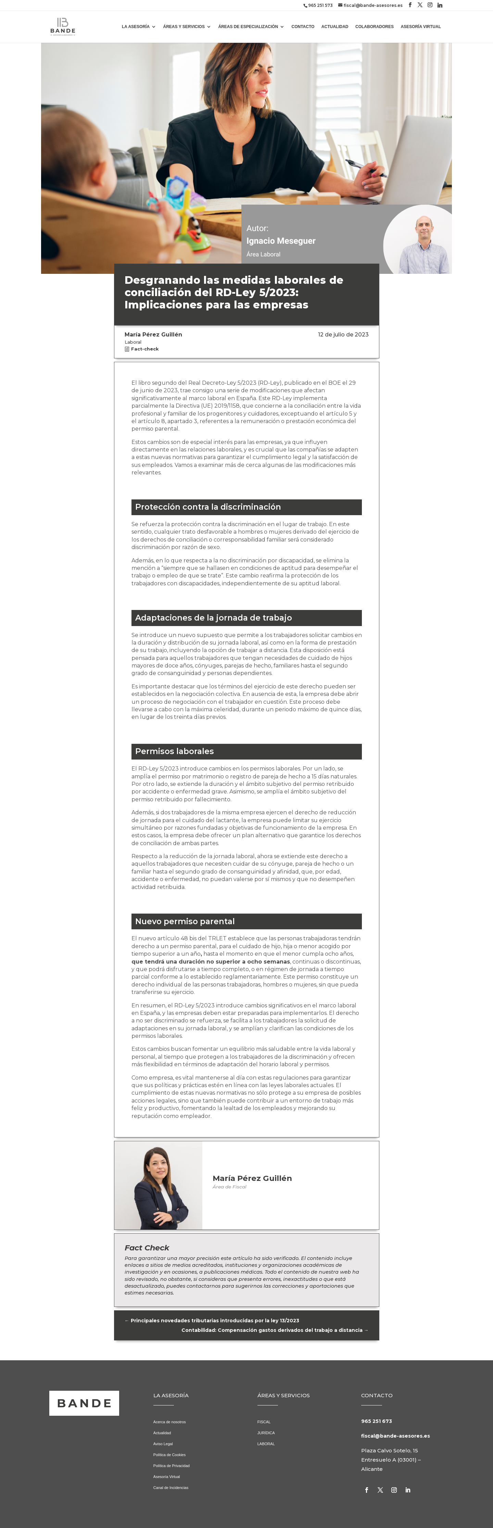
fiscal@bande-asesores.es (395, 1436)
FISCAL (264, 1422)
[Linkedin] (440, 5)
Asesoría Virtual (166, 1477)
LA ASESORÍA (136, 26)
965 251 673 (376, 1421)
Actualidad (162, 1433)
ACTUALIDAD (335, 26)
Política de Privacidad (171, 1466)
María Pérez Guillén (252, 1178)
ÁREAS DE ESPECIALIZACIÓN (248, 26)
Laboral (133, 342)
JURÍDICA (266, 1433)
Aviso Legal (163, 1444)
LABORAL (266, 1444)
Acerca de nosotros (169, 1422)
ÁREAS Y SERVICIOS (184, 26)
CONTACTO (303, 26)
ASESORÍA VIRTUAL (421, 26)
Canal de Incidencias (170, 1488)
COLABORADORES (374, 26)
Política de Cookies (169, 1455)
